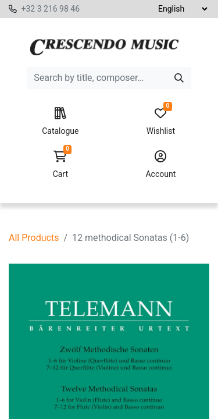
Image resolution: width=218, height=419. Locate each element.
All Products (34, 237)
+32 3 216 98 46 (50, 8)
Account (160, 165)
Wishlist (160, 122)
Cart (60, 165)
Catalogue (60, 122)
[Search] (179, 78)
